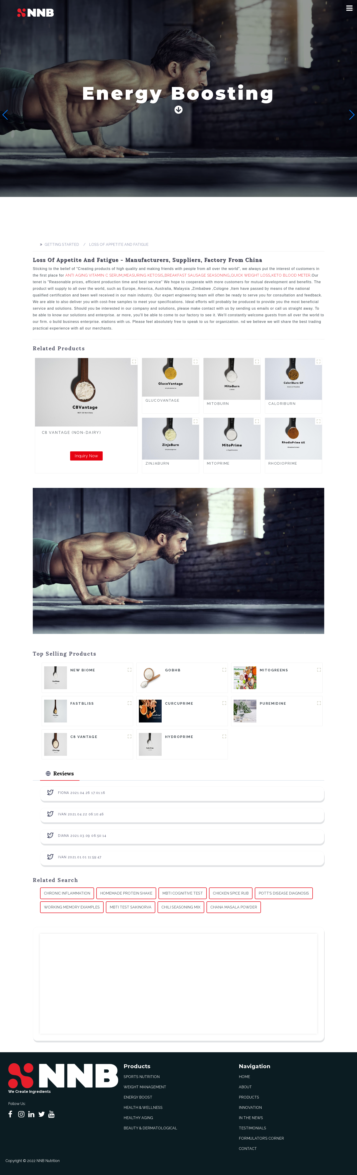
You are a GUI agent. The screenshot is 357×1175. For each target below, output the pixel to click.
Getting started (62, 244)
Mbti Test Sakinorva (130, 907)
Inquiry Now (86, 455)
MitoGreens (274, 670)
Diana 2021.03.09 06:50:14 (82, 835)
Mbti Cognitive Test (182, 893)
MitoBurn (218, 404)
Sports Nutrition (142, 1077)
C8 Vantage (83, 737)
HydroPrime (179, 737)
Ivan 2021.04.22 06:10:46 (81, 814)
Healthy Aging (138, 1118)
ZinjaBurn (157, 463)
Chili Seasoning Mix (180, 907)
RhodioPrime (283, 463)
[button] (349, 8)
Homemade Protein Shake (126, 893)
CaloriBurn (282, 404)
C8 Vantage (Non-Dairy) (71, 432)
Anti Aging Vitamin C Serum (93, 275)
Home (244, 1077)
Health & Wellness (143, 1107)
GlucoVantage (162, 400)
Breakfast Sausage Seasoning (197, 275)
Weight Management (145, 1087)
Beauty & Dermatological (150, 1128)
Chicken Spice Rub (231, 893)
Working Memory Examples (72, 907)
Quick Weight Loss (250, 275)
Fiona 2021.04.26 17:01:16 (81, 793)
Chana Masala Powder (233, 907)
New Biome (82, 670)
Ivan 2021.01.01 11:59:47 (80, 857)
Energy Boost (138, 1097)
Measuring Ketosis (143, 275)
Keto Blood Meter (291, 275)
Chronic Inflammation (67, 893)
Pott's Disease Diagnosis (284, 893)
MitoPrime (218, 463)
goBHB (173, 670)
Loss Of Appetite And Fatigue (118, 244)
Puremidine (273, 703)
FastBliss (82, 703)
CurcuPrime (179, 703)
